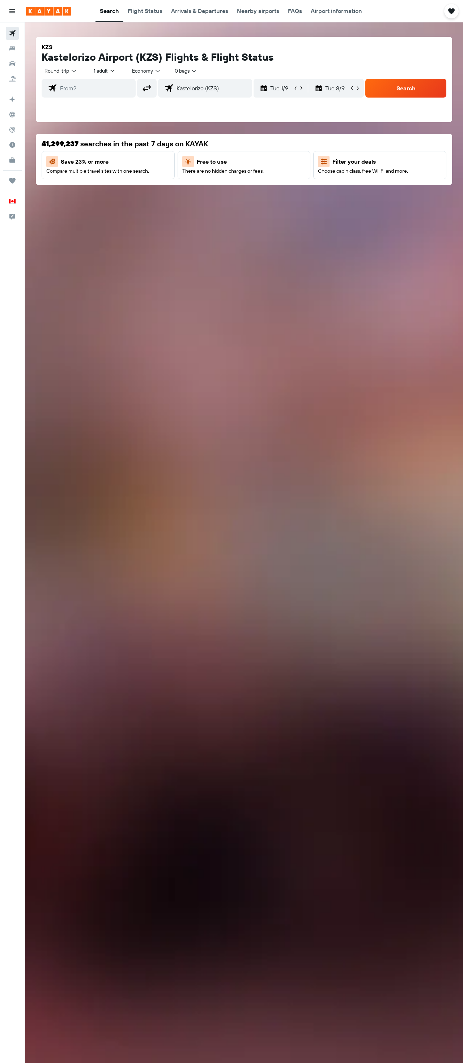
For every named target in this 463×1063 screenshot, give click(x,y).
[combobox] (61, 70)
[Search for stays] (12, 48)
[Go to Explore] (12, 114)
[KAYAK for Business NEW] (12, 160)
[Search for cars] (12, 63)
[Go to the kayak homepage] (48, 11)
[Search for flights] (12, 33)
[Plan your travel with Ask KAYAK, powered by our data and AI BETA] (12, 99)
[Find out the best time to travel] (12, 145)
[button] (12, 11)
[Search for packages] (12, 79)
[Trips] (12, 180)
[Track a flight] (12, 129)
